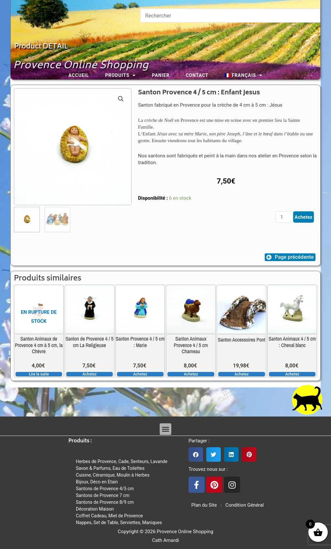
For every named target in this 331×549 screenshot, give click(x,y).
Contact (197, 75)
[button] (121, 99)
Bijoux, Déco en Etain (97, 481)
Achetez (303, 217)
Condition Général (244, 505)
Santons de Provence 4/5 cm (105, 488)
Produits (120, 75)
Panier (160, 75)
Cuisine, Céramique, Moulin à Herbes (113, 475)
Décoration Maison (95, 509)
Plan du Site (203, 505)
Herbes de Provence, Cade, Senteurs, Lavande (121, 461)
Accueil (79, 75)
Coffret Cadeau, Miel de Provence (109, 515)
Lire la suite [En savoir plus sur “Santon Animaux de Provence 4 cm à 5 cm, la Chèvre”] (39, 374)
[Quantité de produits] (284, 217)
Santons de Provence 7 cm (103, 495)
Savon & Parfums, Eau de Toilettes (110, 468)
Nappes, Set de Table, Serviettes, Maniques (119, 522)
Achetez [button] (89, 374)
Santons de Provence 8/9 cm (105, 502)
